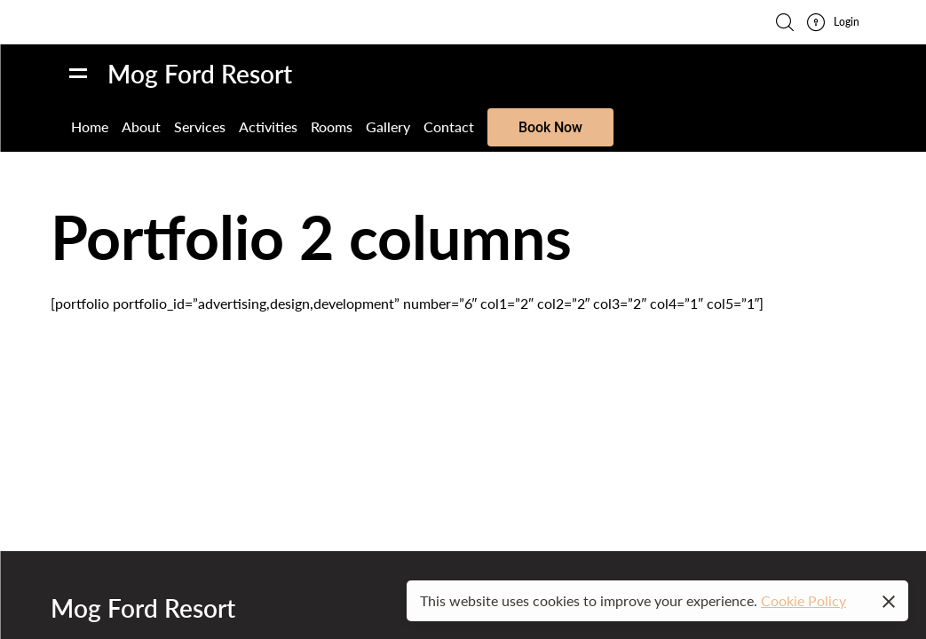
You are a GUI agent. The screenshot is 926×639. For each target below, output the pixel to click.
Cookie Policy (803, 600)
